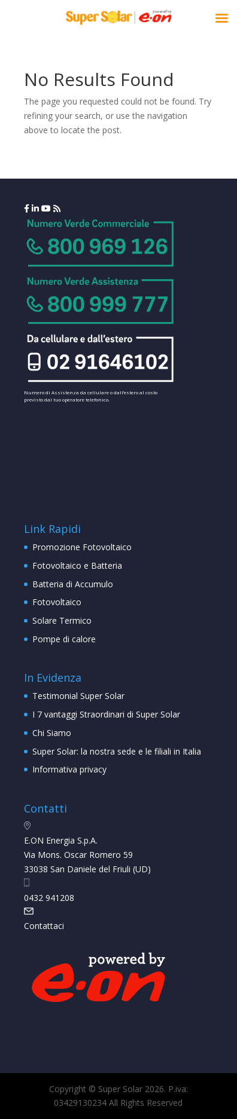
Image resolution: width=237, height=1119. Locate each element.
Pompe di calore (64, 639)
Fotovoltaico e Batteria (77, 565)
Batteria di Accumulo (72, 584)
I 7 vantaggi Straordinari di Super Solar (106, 714)
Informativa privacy (69, 769)
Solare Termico (62, 620)
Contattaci (44, 925)
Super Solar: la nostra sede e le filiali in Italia (116, 751)
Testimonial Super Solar (78, 695)
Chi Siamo (51, 732)
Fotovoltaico (56, 602)
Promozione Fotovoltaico (82, 547)
